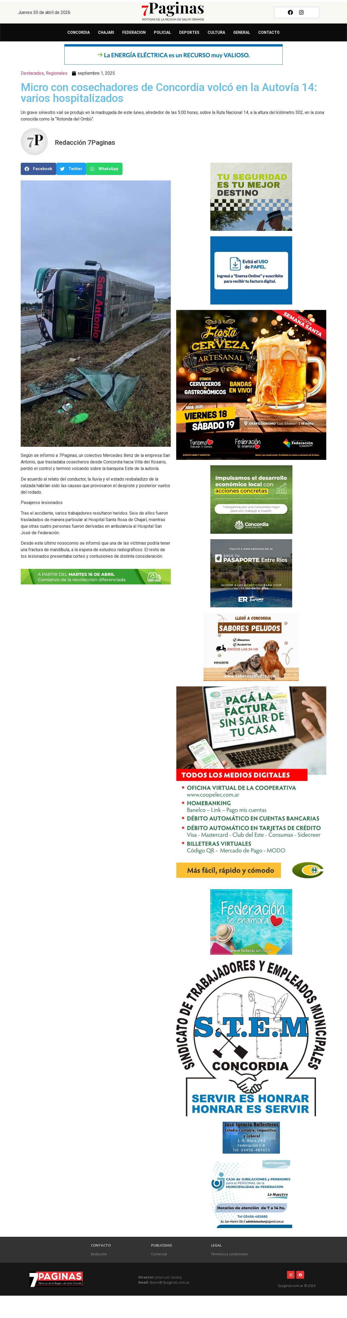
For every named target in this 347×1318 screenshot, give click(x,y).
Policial (162, 32)
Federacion (134, 32)
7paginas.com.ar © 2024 (296, 1285)
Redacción (99, 1254)
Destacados (32, 73)
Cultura (216, 32)
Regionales (56, 73)
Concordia (78, 32)
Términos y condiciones (229, 1254)
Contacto (269, 32)
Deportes (189, 32)
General (241, 32)
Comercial (159, 1254)
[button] (38, 169)
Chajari (106, 32)
